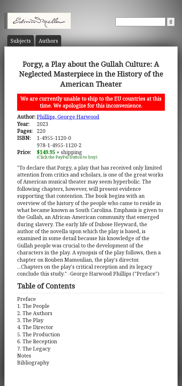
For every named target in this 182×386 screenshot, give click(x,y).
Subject (20, 40)
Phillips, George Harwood (68, 116)
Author (48, 40)
